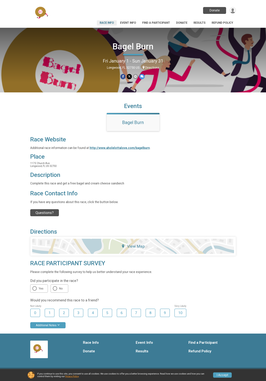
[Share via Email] (135, 76)
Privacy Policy (72, 376)
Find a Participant (156, 22)
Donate (214, 10)
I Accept (222, 375)
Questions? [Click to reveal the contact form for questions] (45, 215)
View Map (133, 248)
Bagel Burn (133, 46)
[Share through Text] (142, 76)
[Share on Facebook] (123, 76)
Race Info (107, 22)
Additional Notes (48, 327)
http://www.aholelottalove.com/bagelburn (120, 150)
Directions (152, 67)
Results (200, 22)
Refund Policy (222, 22)
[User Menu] (232, 10)
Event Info (128, 22)
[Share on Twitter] (129, 76)
